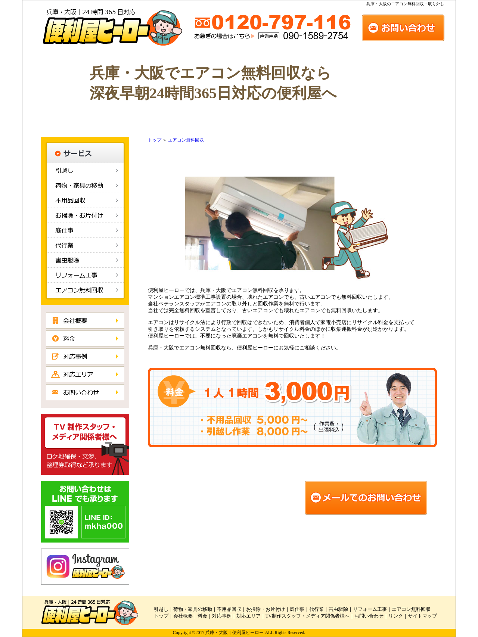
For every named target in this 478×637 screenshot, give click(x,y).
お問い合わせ (369, 616)
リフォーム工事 (370, 609)
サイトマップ (422, 616)
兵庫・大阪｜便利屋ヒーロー (234, 632)
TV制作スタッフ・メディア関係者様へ (308, 616)
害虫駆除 (338, 609)
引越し (161, 609)
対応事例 (222, 616)
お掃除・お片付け (265, 609)
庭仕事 (297, 609)
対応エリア (248, 616)
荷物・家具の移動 (192, 609)
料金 (202, 616)
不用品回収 (229, 609)
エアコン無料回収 (186, 140)
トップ (154, 140)
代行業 (316, 609)
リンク (395, 616)
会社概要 (183, 616)
